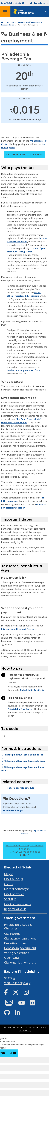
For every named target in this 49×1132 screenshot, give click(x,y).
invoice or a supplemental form (23, 370)
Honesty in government (20, 948)
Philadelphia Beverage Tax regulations (23, 761)
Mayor (8, 874)
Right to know (24, 1027)
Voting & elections (16, 953)
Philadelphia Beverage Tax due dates (22, 754)
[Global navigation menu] (5, 11)
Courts (8, 884)
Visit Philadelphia (16, 983)
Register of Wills (15, 909)
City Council (12, 879)
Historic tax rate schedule (20, 787)
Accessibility (25, 1030)
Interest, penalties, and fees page (19, 629)
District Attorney (15, 889)
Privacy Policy (39, 1027)
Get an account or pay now (24, 154)
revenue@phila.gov (13, 810)
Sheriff (8, 899)
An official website (12, 3)
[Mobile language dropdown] (39, 3)
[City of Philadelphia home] (24, 11)
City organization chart (20, 962)
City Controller (14, 894)
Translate (39, 3)
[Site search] (45, 12)
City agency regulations (20, 938)
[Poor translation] (12, 1053)
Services (10, 22)
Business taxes (7, 25)
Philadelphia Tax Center (32, 690)
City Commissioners (17, 904)
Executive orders (15, 943)
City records (12, 934)
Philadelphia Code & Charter (18, 926)
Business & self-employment (30, 22)
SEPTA (8, 978)
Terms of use (9, 1027)
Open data (11, 958)
